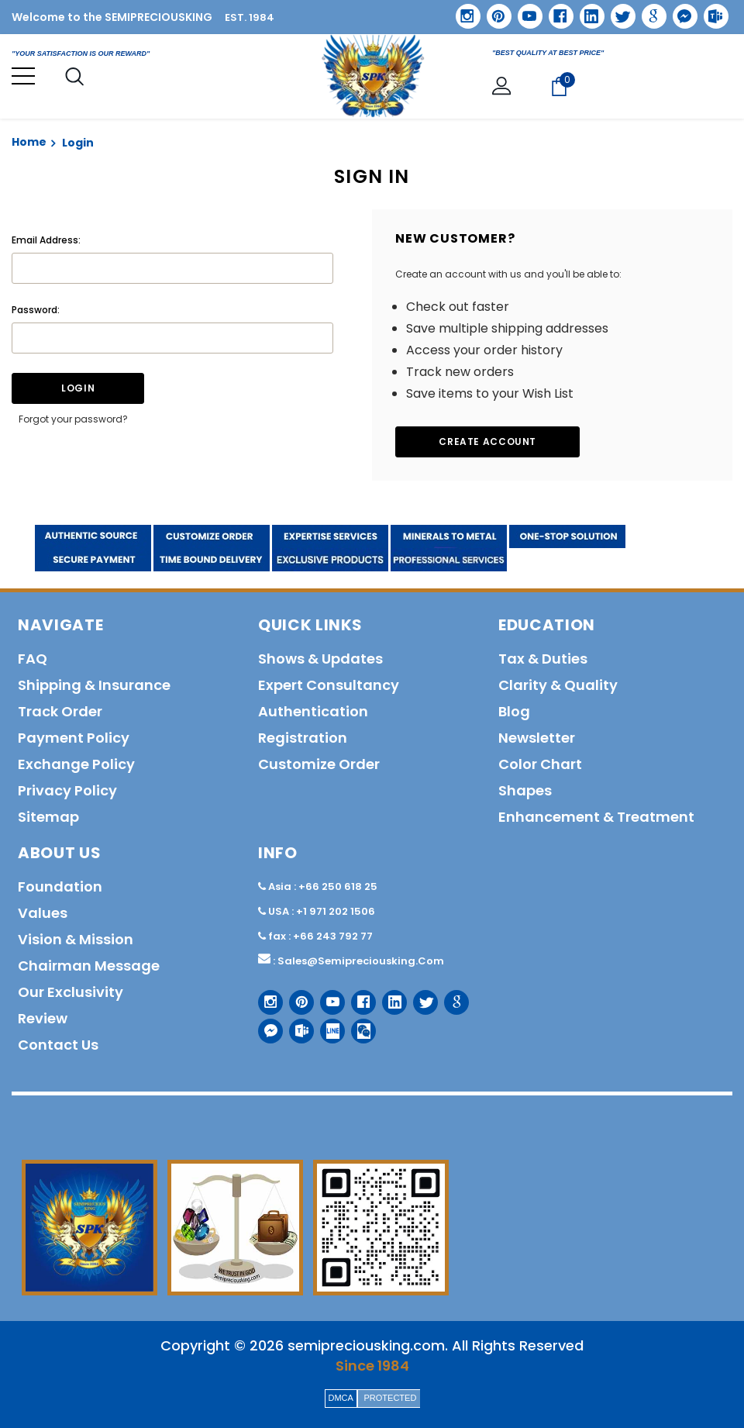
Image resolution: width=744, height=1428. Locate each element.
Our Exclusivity (70, 992)
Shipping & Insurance (94, 685)
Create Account (488, 441)
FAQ (32, 658)
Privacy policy (67, 790)
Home (29, 142)
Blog (514, 711)
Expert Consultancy (328, 685)
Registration (302, 737)
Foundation (60, 886)
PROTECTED (390, 1397)
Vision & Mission (75, 939)
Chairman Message (89, 965)
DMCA (341, 1397)
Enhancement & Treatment (596, 816)
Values (42, 913)
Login (78, 142)
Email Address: (46, 240)
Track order (60, 711)
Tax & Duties (542, 658)
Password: (36, 309)
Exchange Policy (76, 764)
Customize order (319, 764)
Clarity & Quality (558, 685)
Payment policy (73, 737)
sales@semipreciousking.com (360, 961)
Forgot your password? (73, 419)
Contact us (58, 1044)
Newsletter (536, 737)
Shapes (525, 790)
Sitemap (48, 816)
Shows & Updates (320, 658)
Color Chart (540, 764)
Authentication (313, 711)
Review (42, 1018)
